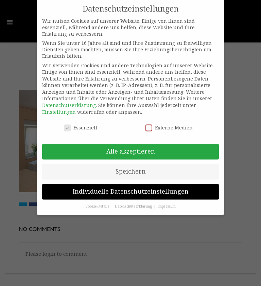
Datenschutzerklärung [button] (134, 201)
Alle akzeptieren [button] (130, 147)
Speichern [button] (131, 167)
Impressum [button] (167, 201)
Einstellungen (59, 107)
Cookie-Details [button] (97, 201)
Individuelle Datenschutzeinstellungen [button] (131, 187)
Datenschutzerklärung (69, 100)
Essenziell (80, 123)
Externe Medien (169, 123)
